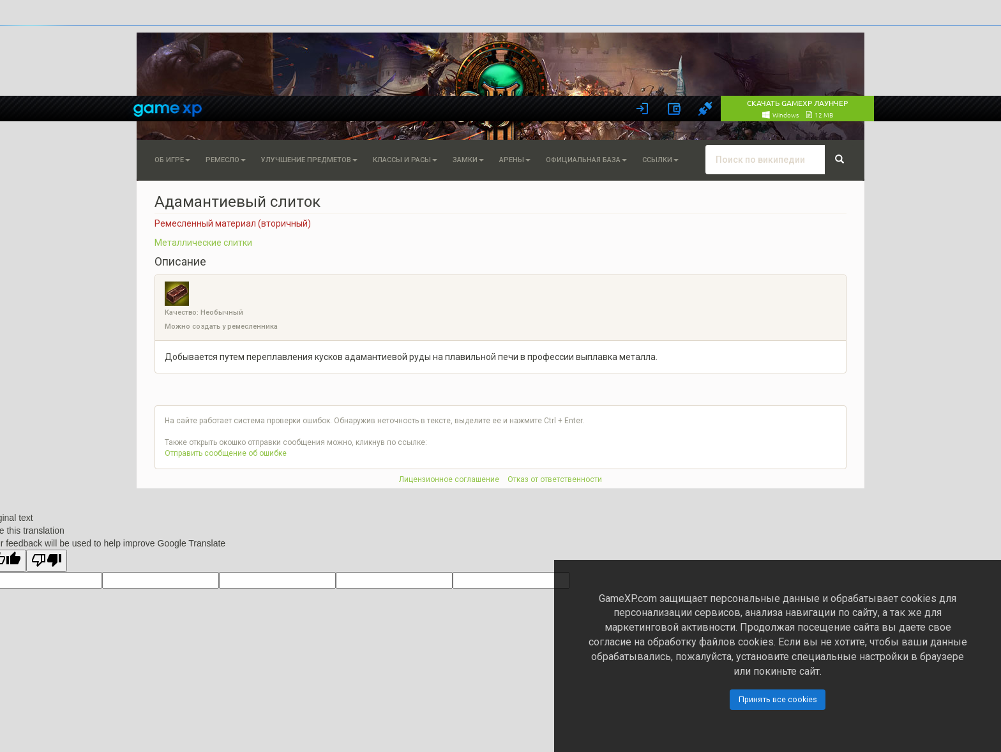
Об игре (172, 160)
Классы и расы (405, 160)
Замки (468, 160)
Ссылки (660, 160)
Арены (515, 160)
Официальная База (586, 160)
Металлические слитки (203, 242)
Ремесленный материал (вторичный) (232, 223)
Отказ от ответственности (555, 479)
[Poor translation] (46, 561)
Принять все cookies (778, 699)
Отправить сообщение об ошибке (226, 453)
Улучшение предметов (309, 160)
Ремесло (226, 160)
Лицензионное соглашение (449, 479)
